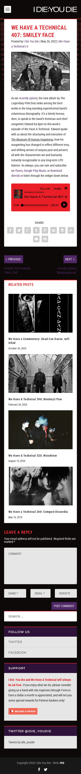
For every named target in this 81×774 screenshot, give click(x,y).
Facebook (17, 653)
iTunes (19, 170)
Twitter (15, 642)
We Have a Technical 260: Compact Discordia (38, 511)
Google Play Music (35, 170)
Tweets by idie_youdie (21, 742)
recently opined (28, 98)
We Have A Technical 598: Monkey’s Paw (35, 399)
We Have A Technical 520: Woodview (32, 455)
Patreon (66, 690)
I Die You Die (31, 41)
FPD (62, 763)
